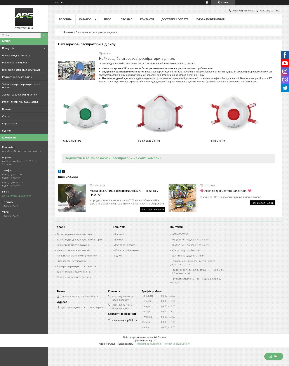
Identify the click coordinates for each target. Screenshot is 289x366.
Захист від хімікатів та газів (73, 245)
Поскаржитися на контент (148, 344)
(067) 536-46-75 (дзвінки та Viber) (190, 239)
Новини (6, 109)
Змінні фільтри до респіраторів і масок (21, 85)
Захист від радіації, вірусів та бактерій (79, 239)
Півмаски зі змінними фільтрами (21, 69)
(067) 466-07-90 (180, 234)
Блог (107, 19)
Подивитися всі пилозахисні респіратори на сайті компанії (113, 158)
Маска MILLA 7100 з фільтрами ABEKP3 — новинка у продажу (124, 192)
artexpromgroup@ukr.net (16, 195)
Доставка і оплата (175, 19)
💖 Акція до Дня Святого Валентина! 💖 (225, 190)
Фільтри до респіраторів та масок (76, 266)
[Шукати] (44, 35)
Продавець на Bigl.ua (144, 340)
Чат (274, 356)
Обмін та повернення (127, 250)
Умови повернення (210, 19)
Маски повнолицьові (14, 62)
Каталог (85, 19)
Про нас (127, 19)
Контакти (147, 19)
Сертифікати (9, 123)
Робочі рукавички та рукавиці (20, 101)
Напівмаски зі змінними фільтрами (77, 255)
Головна (65, 19)
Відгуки (6, 130)
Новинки (119, 234)
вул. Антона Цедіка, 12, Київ (188, 255)
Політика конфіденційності (176, 344)
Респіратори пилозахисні (17, 77)
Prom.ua (162, 337)
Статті (6, 116)
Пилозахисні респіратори (71, 261)
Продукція (8, 48)
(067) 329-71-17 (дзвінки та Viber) (190, 245)
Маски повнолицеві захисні (73, 250)
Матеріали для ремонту (16, 55)
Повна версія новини (152, 209)
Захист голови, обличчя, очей (19, 94)
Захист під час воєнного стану (74, 234)
